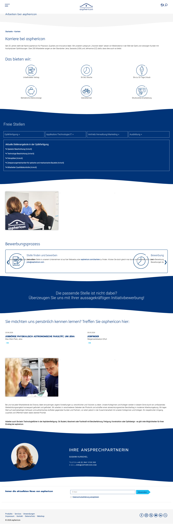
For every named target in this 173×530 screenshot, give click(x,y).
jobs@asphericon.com (35, 316)
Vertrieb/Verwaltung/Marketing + (103, 188)
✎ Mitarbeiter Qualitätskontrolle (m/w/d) (21, 221)
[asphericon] (86, 10)
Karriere (17, 85)
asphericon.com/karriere (90, 313)
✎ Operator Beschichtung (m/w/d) (18, 203)
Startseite (9, 85)
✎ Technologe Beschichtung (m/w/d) (19, 207)
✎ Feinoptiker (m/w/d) (14, 212)
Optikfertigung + (12, 188)
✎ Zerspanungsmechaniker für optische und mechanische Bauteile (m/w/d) (34, 217)
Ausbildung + (136, 188)
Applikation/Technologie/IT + (60, 188)
